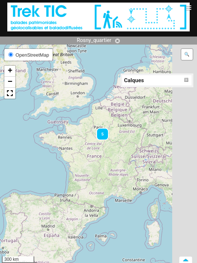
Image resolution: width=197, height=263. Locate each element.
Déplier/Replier (186, 80)
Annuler (117, 41)
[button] (99, 130)
